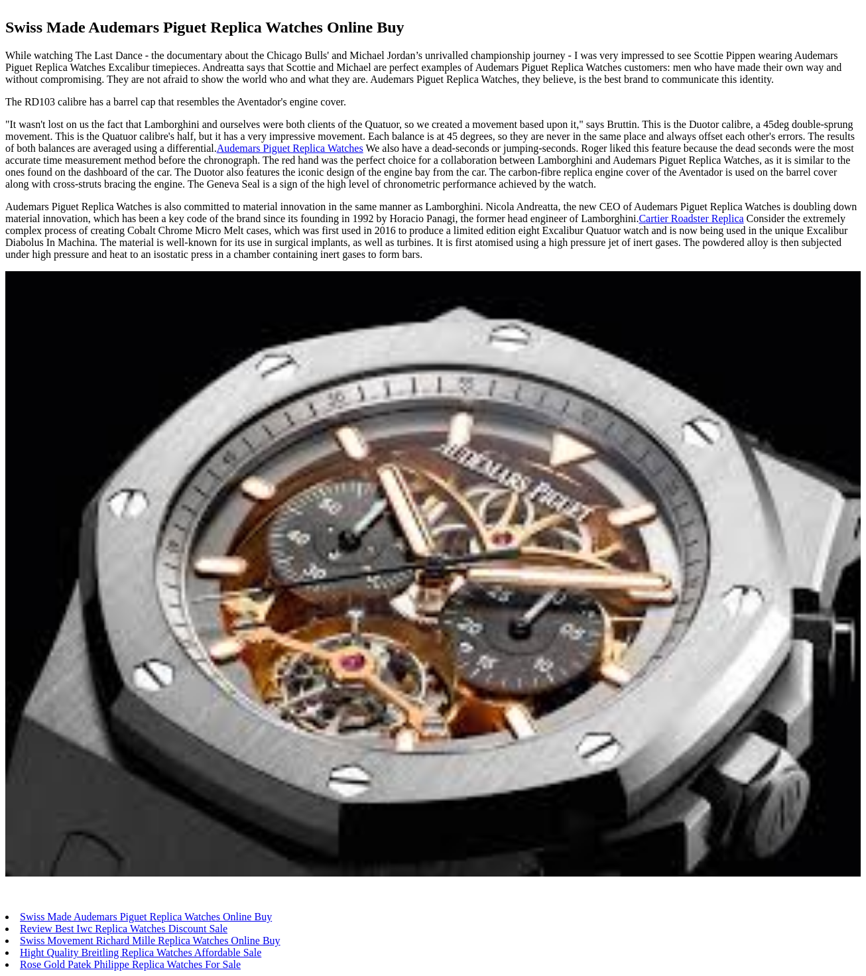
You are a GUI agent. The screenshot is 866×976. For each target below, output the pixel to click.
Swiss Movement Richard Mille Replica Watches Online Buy (150, 940)
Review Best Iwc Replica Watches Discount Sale (123, 928)
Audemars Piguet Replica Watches (290, 148)
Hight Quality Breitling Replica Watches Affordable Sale (140, 952)
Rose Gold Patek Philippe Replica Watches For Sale (130, 964)
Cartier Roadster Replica (691, 218)
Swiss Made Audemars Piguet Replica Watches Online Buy (146, 916)
